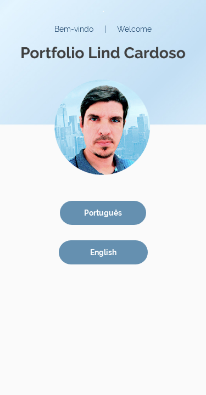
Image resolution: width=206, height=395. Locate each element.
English (103, 252)
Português (103, 212)
